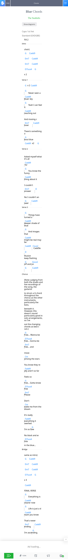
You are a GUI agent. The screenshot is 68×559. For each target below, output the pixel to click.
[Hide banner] (66, 539)
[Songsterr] (2, 3)
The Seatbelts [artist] (34, 18)
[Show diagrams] (29, 24)
